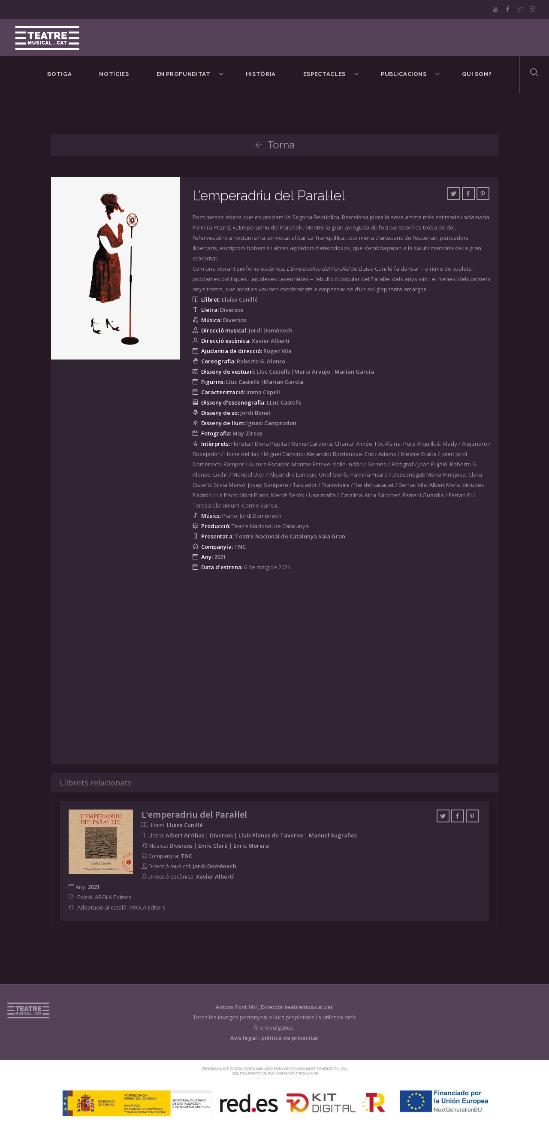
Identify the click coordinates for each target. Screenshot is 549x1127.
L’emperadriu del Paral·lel (269, 195)
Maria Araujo (312, 371)
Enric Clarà (213, 845)
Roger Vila (277, 351)
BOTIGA (59, 74)
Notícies (114, 74)
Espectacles (324, 74)
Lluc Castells (273, 371)
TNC (240, 546)
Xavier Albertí (271, 340)
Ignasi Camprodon (271, 423)
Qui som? (477, 74)
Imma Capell (263, 392)
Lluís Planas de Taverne (270, 835)
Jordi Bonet (255, 413)
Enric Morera (251, 845)
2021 (220, 557)
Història (261, 74)
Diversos (231, 310)
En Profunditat (184, 74)
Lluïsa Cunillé (240, 299)
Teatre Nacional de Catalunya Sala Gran (290, 536)
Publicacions (404, 74)
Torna (275, 145)
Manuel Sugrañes (333, 835)
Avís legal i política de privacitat (274, 1038)
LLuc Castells (284, 402)
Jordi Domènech (271, 330)
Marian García (354, 371)
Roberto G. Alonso (261, 361)
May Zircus (247, 433)
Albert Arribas (185, 835)
